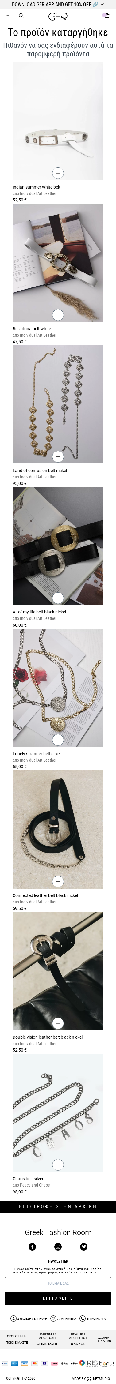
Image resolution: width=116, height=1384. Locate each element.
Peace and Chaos (34, 1185)
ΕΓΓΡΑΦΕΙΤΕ (58, 1298)
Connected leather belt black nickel (45, 895)
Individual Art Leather (37, 193)
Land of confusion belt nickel (40, 470)
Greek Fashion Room (58, 1232)
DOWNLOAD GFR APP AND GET (55, 4)
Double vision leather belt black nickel (48, 1037)
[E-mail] (58, 1283)
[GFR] (58, 17)
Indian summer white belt (36, 187)
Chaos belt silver (28, 1178)
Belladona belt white (32, 328)
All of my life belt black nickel (39, 611)
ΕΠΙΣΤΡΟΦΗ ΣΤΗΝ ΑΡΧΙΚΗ (58, 1207)
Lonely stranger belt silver (37, 753)
